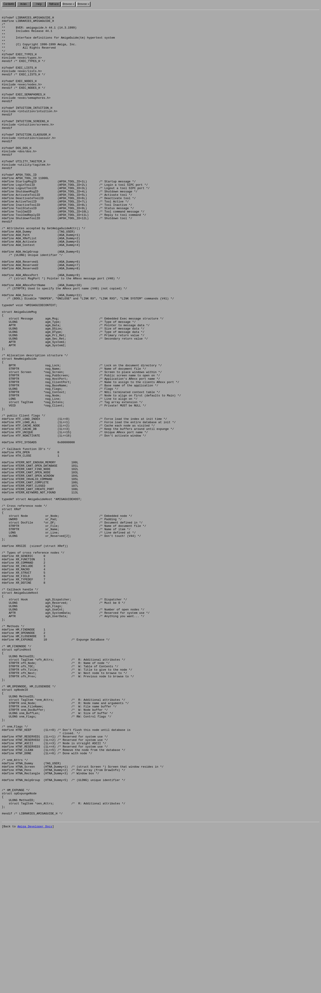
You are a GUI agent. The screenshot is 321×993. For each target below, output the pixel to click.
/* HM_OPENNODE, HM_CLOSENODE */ (29, 821)
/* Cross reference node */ (24, 605)
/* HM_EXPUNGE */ (16, 946)
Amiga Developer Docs (34, 988)
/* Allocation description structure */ (35, 424)
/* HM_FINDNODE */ (16, 773)
